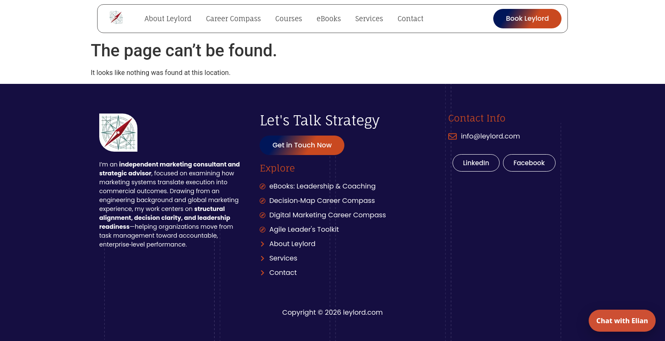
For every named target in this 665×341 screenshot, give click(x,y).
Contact (410, 18)
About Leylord (168, 18)
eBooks (328, 18)
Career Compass (233, 18)
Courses (288, 18)
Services (369, 18)
